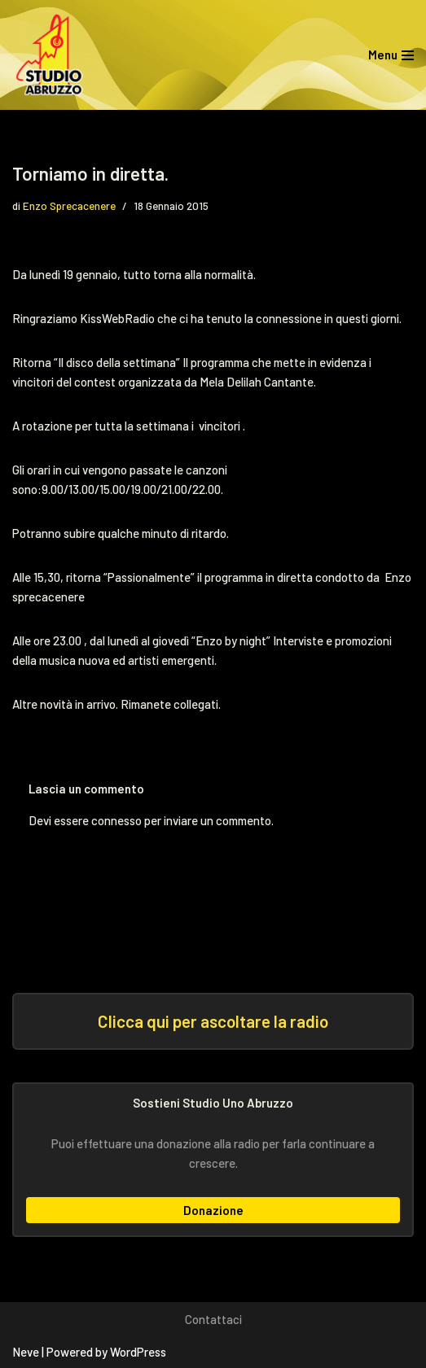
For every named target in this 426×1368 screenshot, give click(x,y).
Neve (25, 1351)
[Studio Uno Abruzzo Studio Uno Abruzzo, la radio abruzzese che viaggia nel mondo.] (53, 54)
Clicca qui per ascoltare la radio (213, 1021)
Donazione (213, 1210)
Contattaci (213, 1319)
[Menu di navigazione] (391, 55)
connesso (116, 820)
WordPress (138, 1351)
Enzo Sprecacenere (69, 205)
